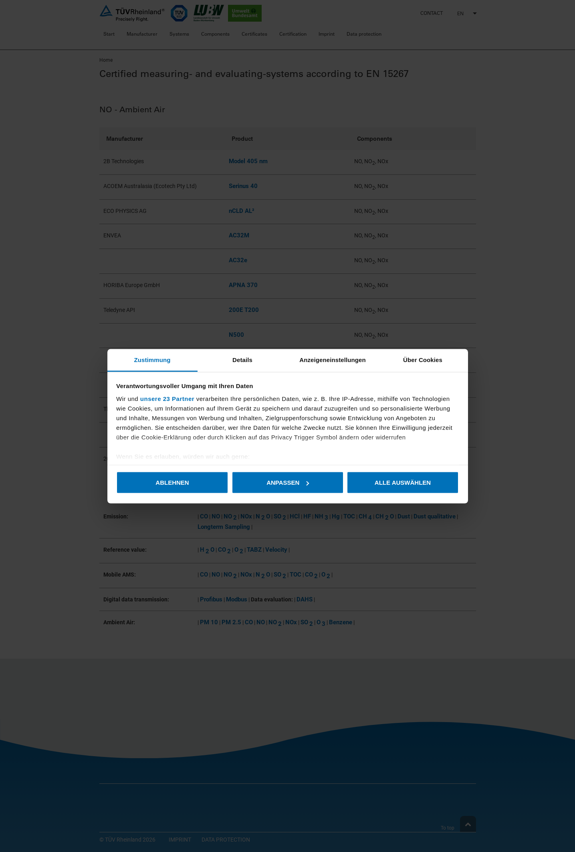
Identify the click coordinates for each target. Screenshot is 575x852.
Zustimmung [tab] (152, 359)
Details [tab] (242, 359)
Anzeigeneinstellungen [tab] (332, 359)
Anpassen (287, 482)
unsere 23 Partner (167, 398)
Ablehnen (172, 482)
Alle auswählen (403, 482)
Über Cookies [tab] (422, 359)
